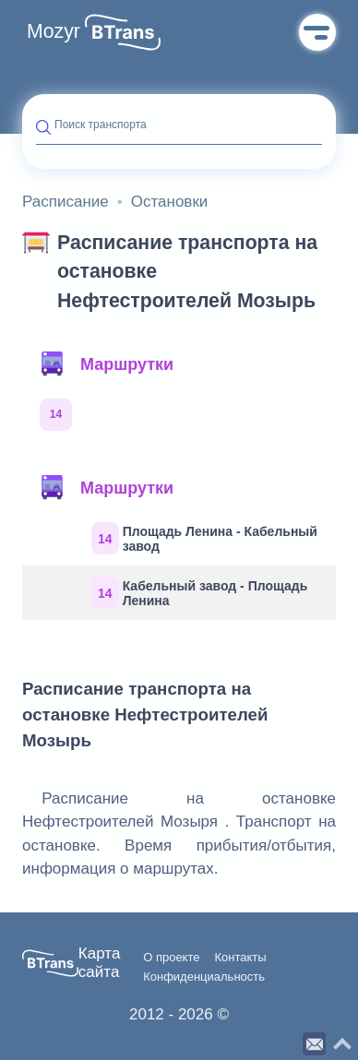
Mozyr (53, 31)
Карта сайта (99, 963)
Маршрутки (106, 364)
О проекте (171, 957)
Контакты (240, 957)
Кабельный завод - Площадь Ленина (199, 593)
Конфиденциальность (204, 977)
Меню (317, 32)
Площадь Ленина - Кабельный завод (204, 538)
